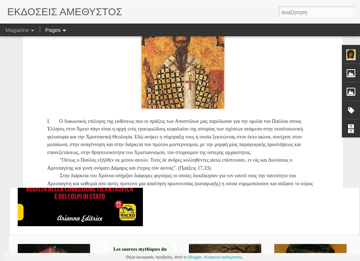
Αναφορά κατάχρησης (223, 257)
